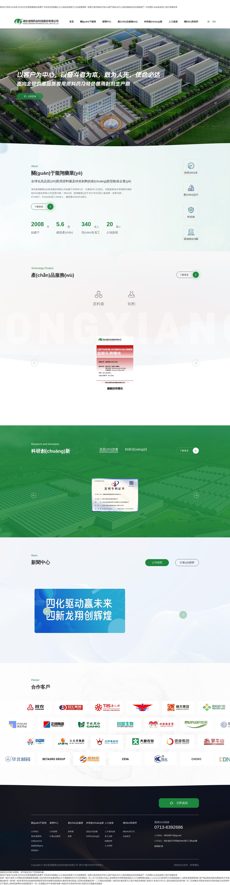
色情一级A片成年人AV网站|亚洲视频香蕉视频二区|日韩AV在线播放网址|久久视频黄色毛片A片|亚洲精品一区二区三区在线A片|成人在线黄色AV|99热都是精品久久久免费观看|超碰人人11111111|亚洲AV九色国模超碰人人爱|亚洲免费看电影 (99, 878)
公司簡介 (35, 831)
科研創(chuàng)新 (153, 21)
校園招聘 (108, 841)
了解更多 (38, 206)
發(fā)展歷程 (36, 836)
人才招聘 (108, 846)
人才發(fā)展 (110, 831)
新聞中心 (106, 21)
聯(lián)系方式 (129, 831)
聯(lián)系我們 (191, 21)
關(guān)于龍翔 (88, 21)
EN (213, 21)
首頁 (71, 21)
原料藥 (71, 831)
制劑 (70, 836)
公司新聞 (157, 562)
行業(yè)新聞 (187, 562)
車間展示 (35, 850)
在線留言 (127, 836)
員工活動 (108, 836)
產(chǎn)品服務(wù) (128, 21)
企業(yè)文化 (36, 841)
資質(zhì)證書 (108, 449)
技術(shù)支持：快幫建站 (186, 865)
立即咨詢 (179, 803)
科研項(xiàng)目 (136, 449)
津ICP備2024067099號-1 (91, 865)
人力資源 (173, 21)
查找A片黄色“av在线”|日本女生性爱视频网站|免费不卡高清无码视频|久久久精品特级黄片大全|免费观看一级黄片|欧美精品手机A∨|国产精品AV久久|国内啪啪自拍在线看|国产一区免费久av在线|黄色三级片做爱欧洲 (88, 7)
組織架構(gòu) (37, 846)
